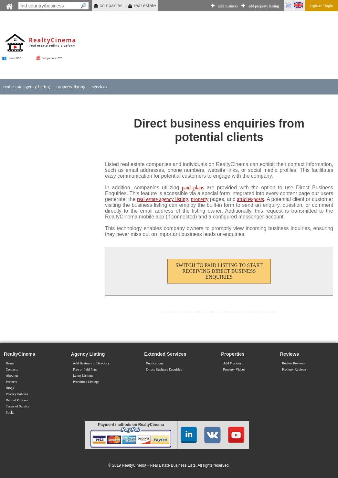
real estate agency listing (26, 86)
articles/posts (250, 199)
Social (10, 412)
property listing (70, 86)
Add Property (232, 363)
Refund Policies (17, 400)
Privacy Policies (17, 394)
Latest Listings (83, 375)
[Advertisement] (201, 46)
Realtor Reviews (293, 363)
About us (12, 375)
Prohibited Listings (86, 382)
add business (228, 6)
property (199, 199)
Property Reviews (294, 369)
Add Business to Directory (91, 363)
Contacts (12, 369)
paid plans (193, 187)
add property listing (263, 6)
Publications (154, 363)
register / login (321, 5)
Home (10, 363)
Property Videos (234, 369)
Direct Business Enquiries (164, 369)
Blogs (10, 388)
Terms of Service (17, 406)
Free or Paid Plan (85, 369)
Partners (11, 382)
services (99, 86)
